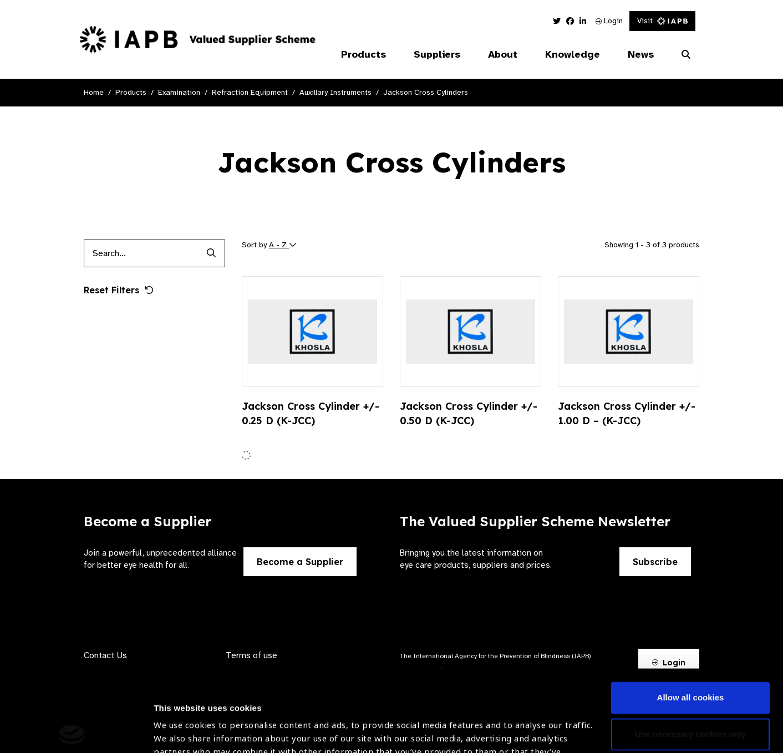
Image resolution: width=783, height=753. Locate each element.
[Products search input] (140, 253)
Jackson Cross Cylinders (425, 92)
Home (94, 92)
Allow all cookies (690, 616)
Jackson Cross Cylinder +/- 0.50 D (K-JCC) (468, 413)
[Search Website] (686, 55)
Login (609, 21)
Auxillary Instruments (335, 92)
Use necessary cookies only (690, 652)
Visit (662, 21)
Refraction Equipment (250, 92)
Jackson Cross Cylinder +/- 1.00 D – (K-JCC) (626, 413)
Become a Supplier (300, 561)
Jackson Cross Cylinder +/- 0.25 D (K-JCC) (310, 413)
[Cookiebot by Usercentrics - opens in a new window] (71, 731)
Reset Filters (119, 290)
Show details (179, 720)
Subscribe (655, 561)
